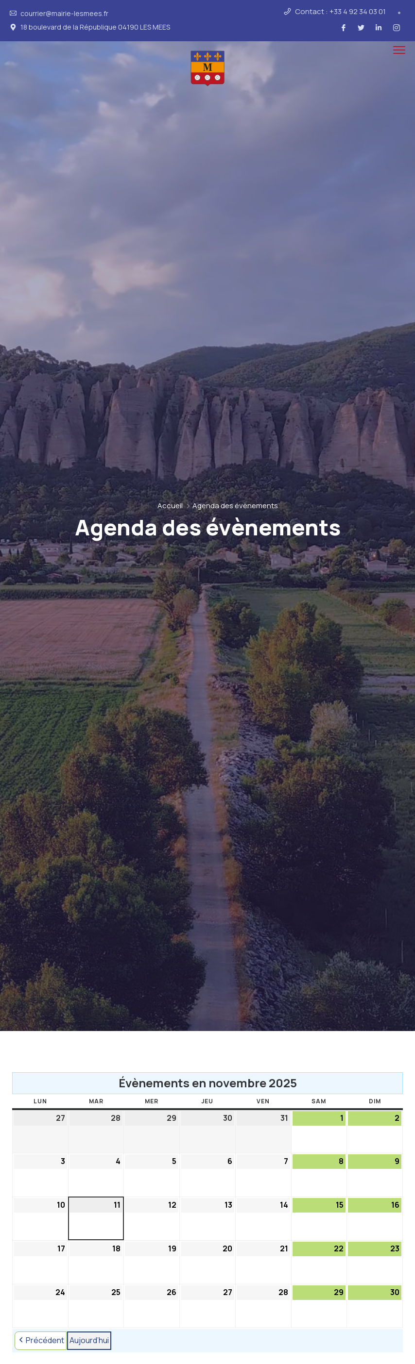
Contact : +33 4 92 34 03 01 (340, 12)
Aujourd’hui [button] (89, 1340)
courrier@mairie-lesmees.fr (64, 13)
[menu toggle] (399, 50)
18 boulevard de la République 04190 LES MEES (95, 27)
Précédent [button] (40, 1340)
